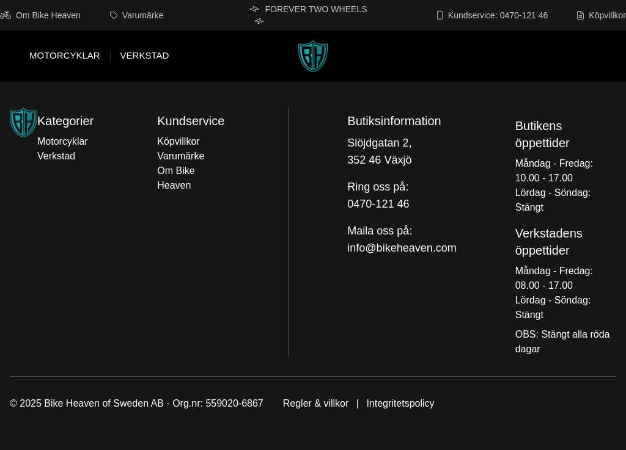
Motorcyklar (64, 55)
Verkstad (144, 55)
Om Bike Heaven (40, 15)
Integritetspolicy (400, 403)
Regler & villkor (316, 403)
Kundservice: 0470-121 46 (492, 15)
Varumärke (136, 15)
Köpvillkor (601, 15)
